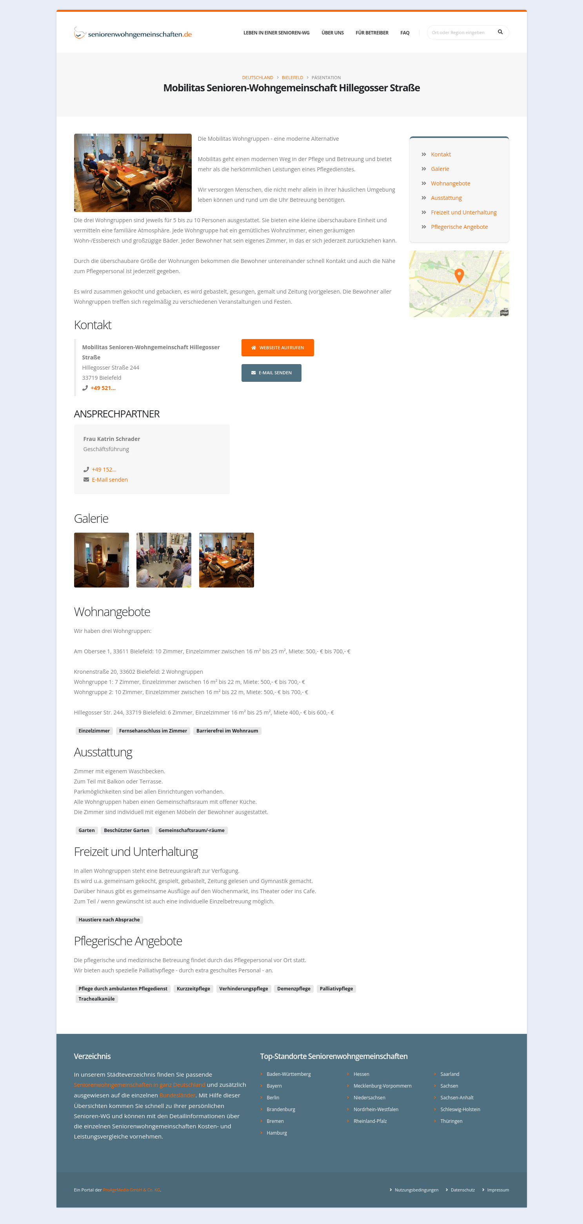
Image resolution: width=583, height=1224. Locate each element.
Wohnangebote (112, 611)
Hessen (362, 1073)
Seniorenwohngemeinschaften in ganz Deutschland (145, 1084)
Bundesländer (207, 1095)
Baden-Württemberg (290, 1073)
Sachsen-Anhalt (458, 1096)
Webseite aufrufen (277, 347)
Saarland (451, 1073)
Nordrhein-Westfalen (378, 1107)
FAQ (404, 32)
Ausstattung (103, 751)
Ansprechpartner (117, 413)
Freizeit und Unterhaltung (136, 851)
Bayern (275, 1085)
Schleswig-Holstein (462, 1107)
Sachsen (450, 1085)
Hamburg (278, 1130)
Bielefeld (292, 77)
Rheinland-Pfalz (371, 1119)
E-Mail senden (271, 372)
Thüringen (452, 1119)
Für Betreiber (372, 32)
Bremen (276, 1119)
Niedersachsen (371, 1096)
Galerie (91, 518)
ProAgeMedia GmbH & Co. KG (134, 1196)
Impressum (497, 1196)
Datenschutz (459, 1196)
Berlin (273, 1096)
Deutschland (258, 77)
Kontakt (92, 324)
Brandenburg (282, 1107)
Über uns (332, 32)
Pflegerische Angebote (128, 940)
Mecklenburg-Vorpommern (385, 1085)
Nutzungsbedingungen (411, 1196)
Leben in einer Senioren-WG (276, 32)
